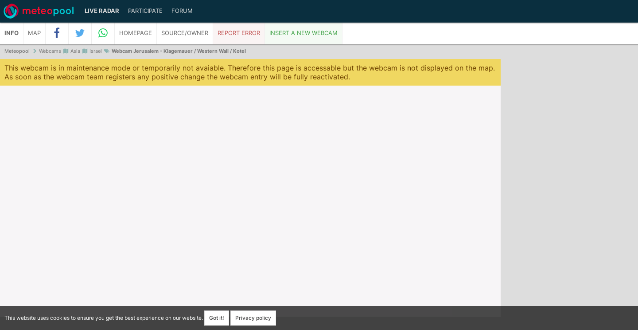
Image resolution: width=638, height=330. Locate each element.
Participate (145, 11)
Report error (239, 33)
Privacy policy (253, 317)
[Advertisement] (569, 195)
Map (34, 33)
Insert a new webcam (303, 33)
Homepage (135, 33)
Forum (182, 11)
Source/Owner (184, 33)
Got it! (216, 317)
